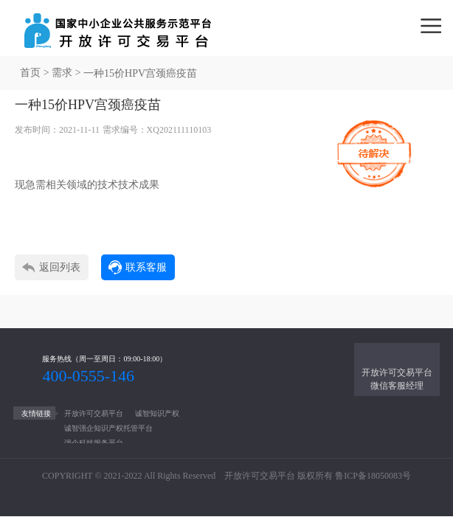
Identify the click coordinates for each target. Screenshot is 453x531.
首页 (30, 72)
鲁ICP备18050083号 (373, 476)
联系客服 (146, 267)
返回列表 (59, 267)
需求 (62, 72)
